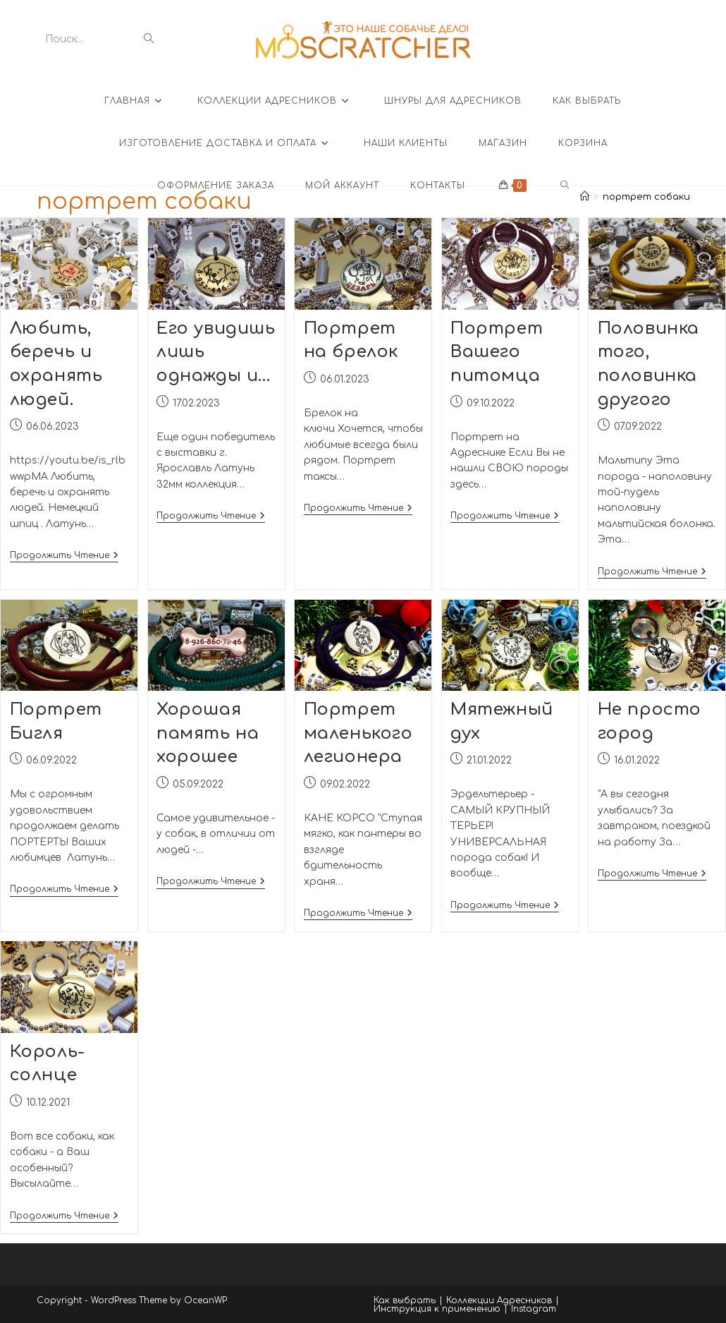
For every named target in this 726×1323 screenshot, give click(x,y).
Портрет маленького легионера (358, 736)
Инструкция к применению (437, 1310)
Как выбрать (405, 1302)
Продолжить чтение (64, 560)
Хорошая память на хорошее (207, 736)
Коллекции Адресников (499, 1302)
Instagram (533, 1310)
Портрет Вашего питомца (496, 355)
